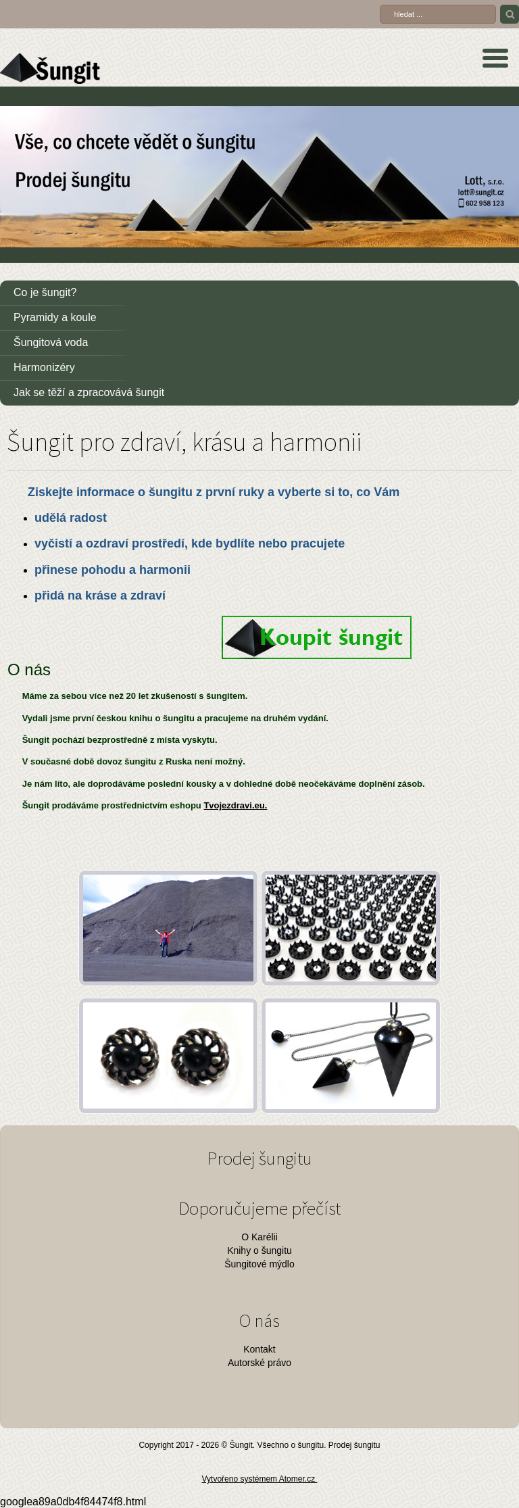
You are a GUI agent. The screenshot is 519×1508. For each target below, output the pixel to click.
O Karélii (259, 1237)
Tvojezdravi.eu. (235, 805)
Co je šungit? (45, 292)
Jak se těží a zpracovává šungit (89, 392)
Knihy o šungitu (259, 1250)
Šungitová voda (51, 342)
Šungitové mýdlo (259, 1264)
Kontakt (259, 1349)
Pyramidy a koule (55, 317)
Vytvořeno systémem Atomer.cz (260, 1479)
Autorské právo (259, 1362)
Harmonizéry (44, 367)
